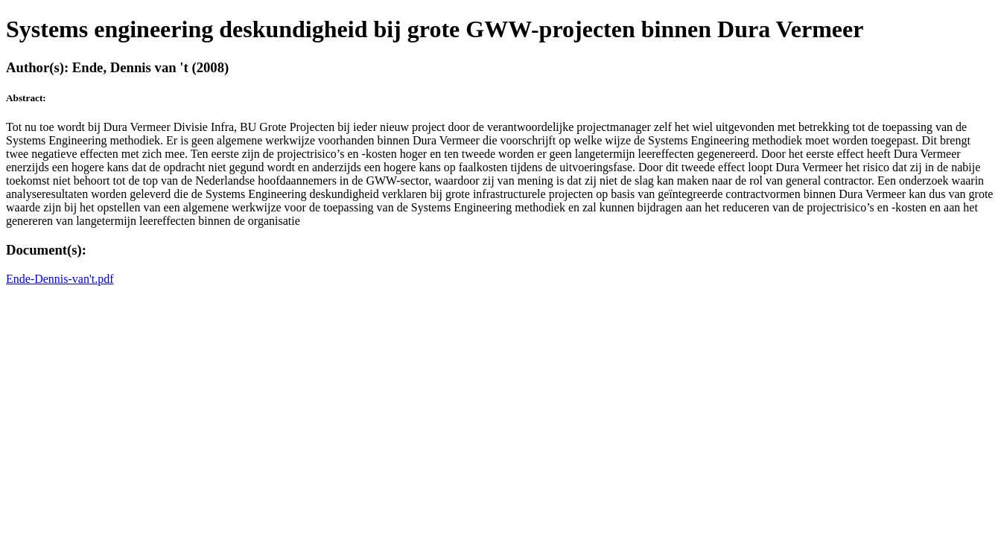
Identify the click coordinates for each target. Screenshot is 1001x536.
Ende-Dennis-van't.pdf (60, 278)
